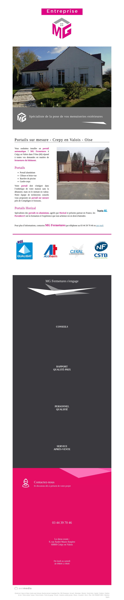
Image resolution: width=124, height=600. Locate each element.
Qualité (96, 593)
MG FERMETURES (97, 595)
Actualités (81, 595)
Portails (56, 595)
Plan (90, 595)
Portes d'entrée (39, 595)
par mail (99, 225)
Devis (86, 595)
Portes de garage (48, 595)
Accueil (72, 593)
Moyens (84, 593)
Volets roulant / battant (29, 595)
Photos (75, 595)
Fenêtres (101, 593)
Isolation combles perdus (66, 595)
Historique (78, 593)
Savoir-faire (90, 593)
